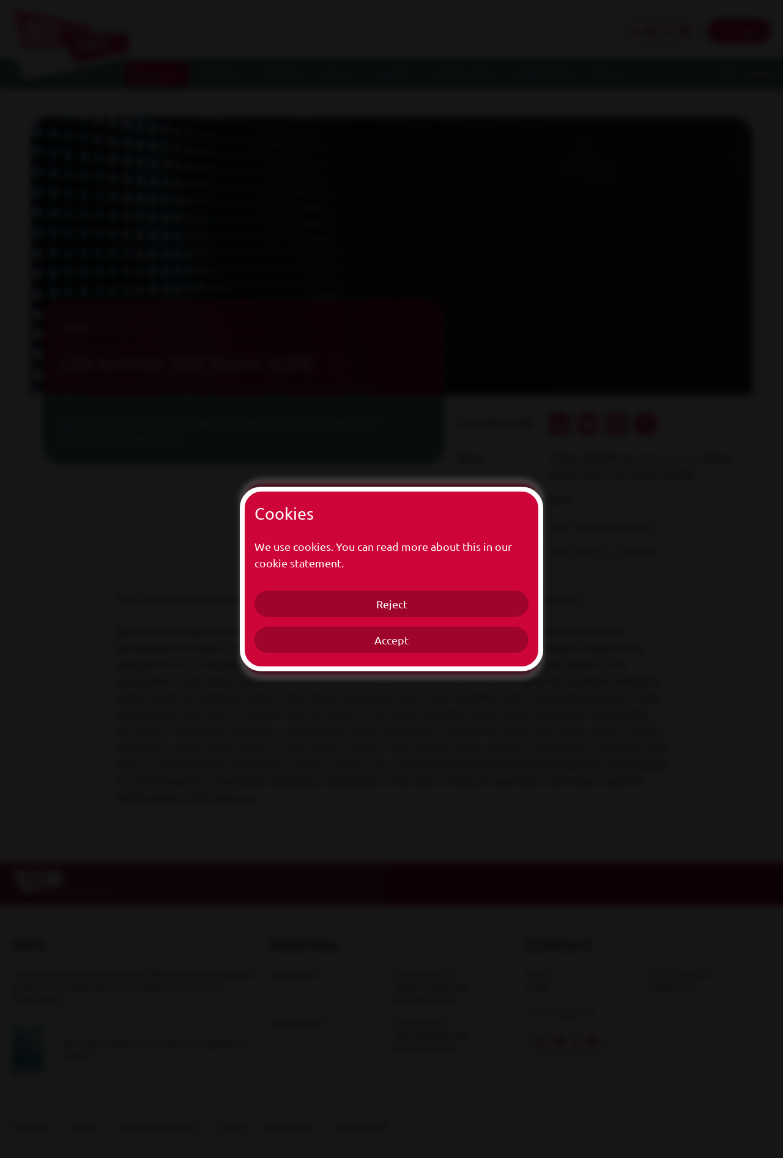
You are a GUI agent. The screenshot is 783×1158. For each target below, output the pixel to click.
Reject (391, 603)
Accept (391, 639)
